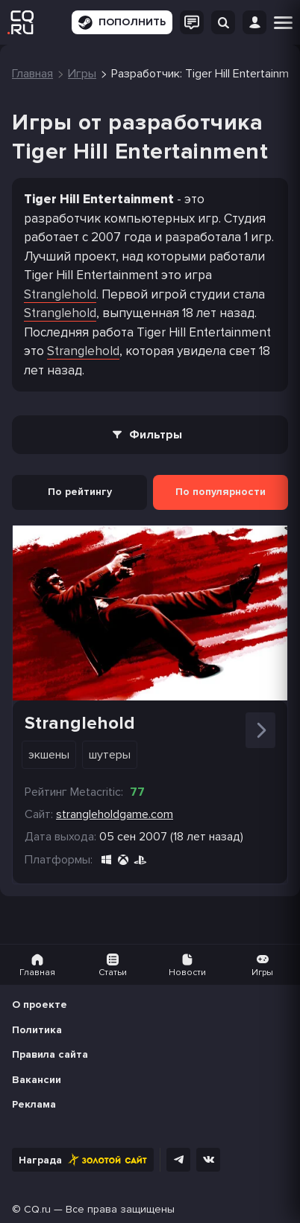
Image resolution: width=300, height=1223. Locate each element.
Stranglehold (60, 294)
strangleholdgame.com (114, 814)
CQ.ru (37, 1209)
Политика (37, 1030)
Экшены (48, 754)
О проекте (39, 1004)
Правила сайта (50, 1054)
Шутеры (110, 754)
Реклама (34, 1104)
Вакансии (36, 1079)
